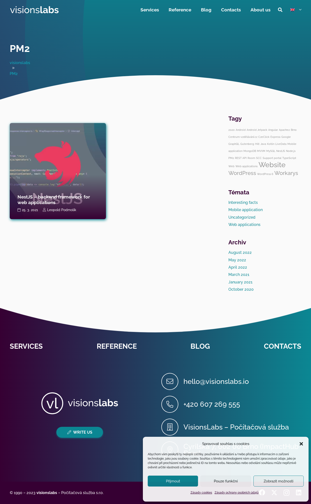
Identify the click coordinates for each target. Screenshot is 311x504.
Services (26, 346)
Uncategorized (241, 217)
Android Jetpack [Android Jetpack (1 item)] (257, 129)
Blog (200, 346)
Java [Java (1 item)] (263, 143)
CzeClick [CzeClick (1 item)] (263, 136)
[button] (301, 443)
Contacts (282, 346)
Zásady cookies (201, 492)
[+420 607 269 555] (172, 404)
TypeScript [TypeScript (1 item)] (289, 158)
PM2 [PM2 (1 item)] (231, 158)
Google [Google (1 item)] (286, 136)
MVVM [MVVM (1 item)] (261, 150)
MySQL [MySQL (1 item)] (270, 150)
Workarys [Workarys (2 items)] (286, 173)
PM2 (20, 48)
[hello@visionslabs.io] (172, 381)
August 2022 (240, 252)
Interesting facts (243, 202)
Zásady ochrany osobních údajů (237, 492)
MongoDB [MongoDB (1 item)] (249, 150)
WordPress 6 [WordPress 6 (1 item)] (265, 174)
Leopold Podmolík (61, 210)
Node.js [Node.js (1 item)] (290, 150)
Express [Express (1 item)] (275, 136)
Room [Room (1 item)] (251, 158)
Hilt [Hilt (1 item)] (257, 143)
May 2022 (237, 260)
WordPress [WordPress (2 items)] (242, 173)
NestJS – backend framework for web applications (53, 199)
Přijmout (173, 481)
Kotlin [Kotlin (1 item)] (270, 143)
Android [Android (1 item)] (241, 129)
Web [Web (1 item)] (231, 166)
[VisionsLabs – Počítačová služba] (172, 427)
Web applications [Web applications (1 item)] (246, 166)
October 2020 (241, 289)
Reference (117, 346)
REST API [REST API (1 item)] (241, 158)
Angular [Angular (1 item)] (273, 129)
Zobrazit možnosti (278, 481)
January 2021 (240, 282)
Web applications (244, 224)
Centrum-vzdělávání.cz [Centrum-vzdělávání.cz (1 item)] (242, 136)
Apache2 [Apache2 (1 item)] (284, 129)
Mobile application (245, 209)
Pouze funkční (226, 481)
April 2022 (237, 267)
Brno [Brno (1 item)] (294, 129)
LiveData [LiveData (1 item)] (280, 143)
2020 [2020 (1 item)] (231, 129)
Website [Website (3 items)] (272, 164)
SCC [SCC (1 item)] (259, 158)
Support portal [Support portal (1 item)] (272, 158)
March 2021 (238, 274)
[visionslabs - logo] (34, 9)
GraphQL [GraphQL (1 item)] (233, 143)
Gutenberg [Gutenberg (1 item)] (247, 143)
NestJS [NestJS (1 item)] (280, 150)
